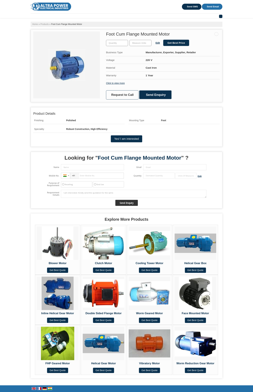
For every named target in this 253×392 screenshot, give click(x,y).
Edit (158, 43)
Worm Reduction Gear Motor (195, 363)
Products (44, 24)
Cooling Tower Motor (149, 263)
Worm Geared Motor (149, 313)
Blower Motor (58, 263)
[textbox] (140, 43)
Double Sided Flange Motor (103, 313)
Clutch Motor (103, 263)
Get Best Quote (58, 270)
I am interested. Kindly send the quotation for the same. (133, 194)
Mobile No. (54, 175)
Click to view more (115, 83)
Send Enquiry (156, 94)
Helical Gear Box (195, 263)
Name (56, 167)
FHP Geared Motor (57, 363)
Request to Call (122, 94)
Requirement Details (53, 193)
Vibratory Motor (149, 363)
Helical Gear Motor (103, 363)
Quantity (137, 175)
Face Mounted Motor (195, 313)
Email (138, 167)
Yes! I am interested (126, 138)
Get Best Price (176, 42)
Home (35, 24)
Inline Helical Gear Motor (57, 313)
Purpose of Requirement (53, 184)
